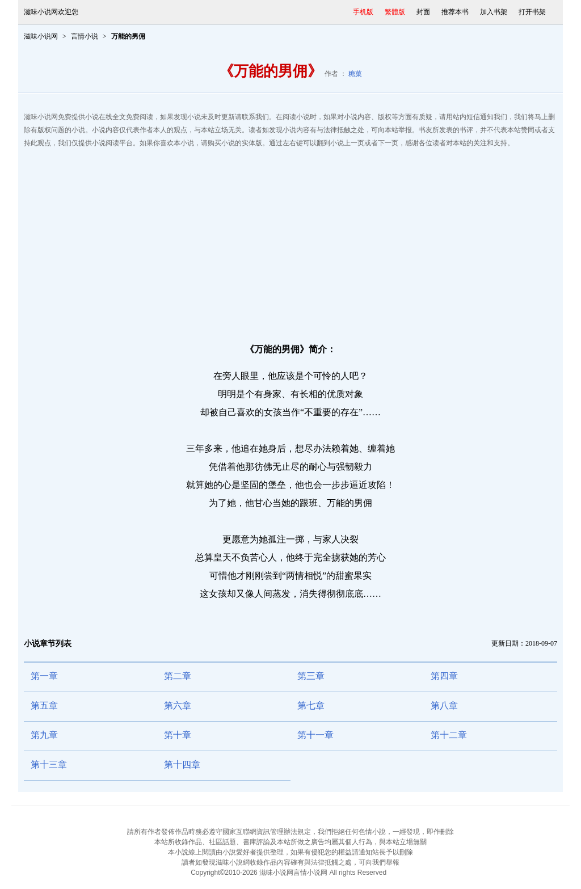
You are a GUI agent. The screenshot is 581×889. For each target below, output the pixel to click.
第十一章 (315, 735)
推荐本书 (455, 12)
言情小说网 (310, 873)
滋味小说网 (41, 36)
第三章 (311, 676)
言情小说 (84, 36)
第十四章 (182, 764)
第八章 (444, 705)
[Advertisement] (290, 240)
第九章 (44, 735)
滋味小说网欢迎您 (51, 12)
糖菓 (355, 74)
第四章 (444, 676)
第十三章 (49, 764)
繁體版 (395, 12)
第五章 (44, 705)
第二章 (177, 676)
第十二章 (449, 735)
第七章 (311, 705)
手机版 (363, 12)
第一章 (44, 676)
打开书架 (532, 12)
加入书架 (493, 12)
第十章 (177, 735)
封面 (423, 12)
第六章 (177, 705)
